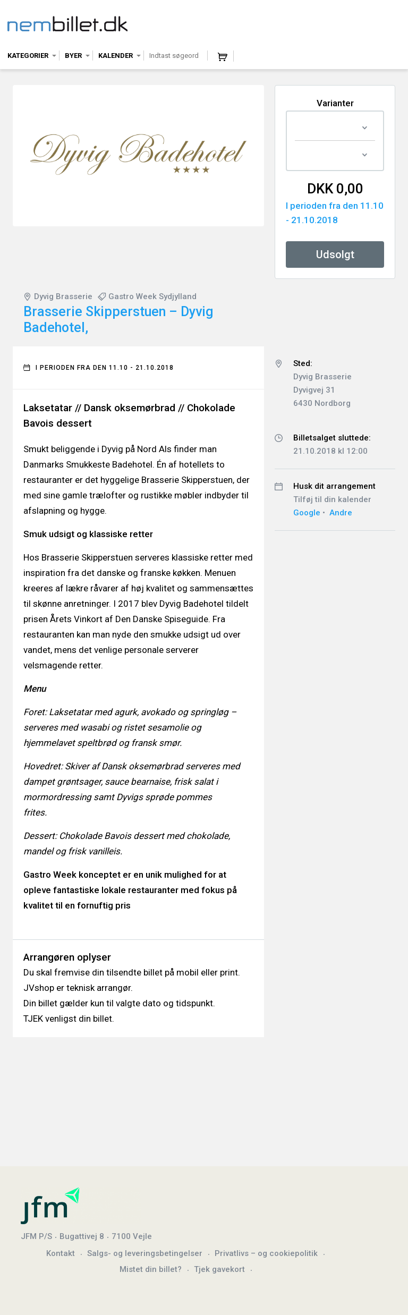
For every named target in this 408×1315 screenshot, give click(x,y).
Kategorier (27, 56)
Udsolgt (335, 254)
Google (306, 512)
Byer (73, 56)
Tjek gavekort (219, 1269)
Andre (340, 512)
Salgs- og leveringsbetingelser (144, 1253)
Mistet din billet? (151, 1269)
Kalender (115, 56)
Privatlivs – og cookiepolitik (266, 1253)
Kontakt (60, 1253)
